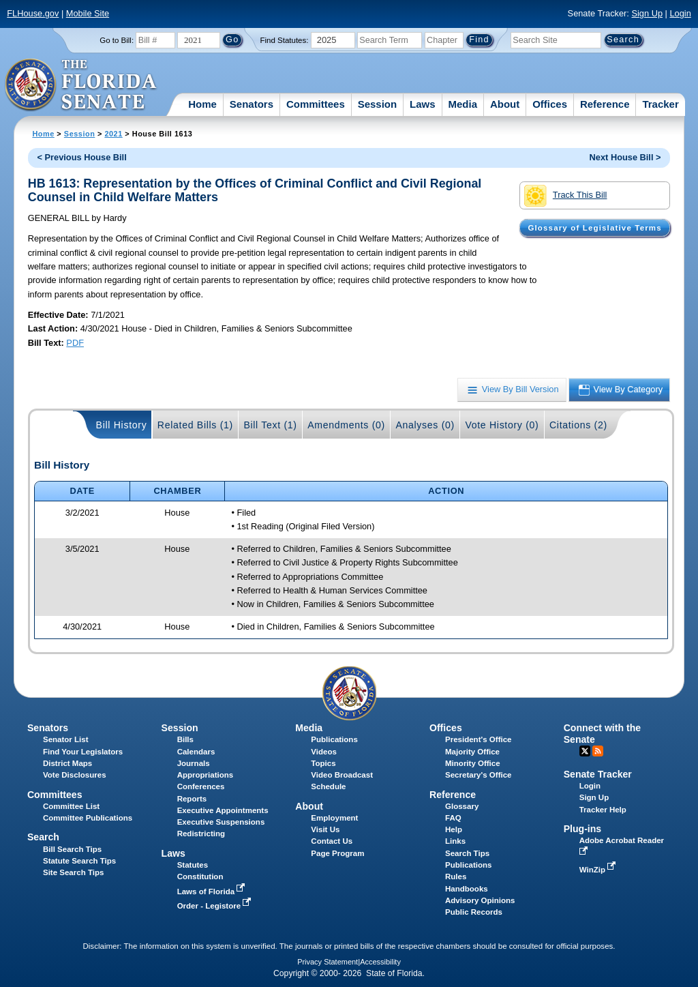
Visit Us (325, 829)
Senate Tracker (598, 774)
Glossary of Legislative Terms (594, 228)
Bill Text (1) (270, 424)
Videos (324, 752)
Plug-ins (583, 828)
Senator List (66, 739)
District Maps (67, 763)
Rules (455, 876)
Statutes (192, 865)
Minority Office (472, 763)
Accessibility (380, 962)
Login (680, 13)
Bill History (121, 424)
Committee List (71, 806)
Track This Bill (565, 196)
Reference (605, 104)
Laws (423, 104)
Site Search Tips (73, 872)
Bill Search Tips (72, 849)
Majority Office (472, 752)
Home (202, 104)
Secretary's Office (478, 775)
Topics (323, 763)
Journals (193, 763)
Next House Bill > (625, 157)
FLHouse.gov (33, 13)
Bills (185, 739)
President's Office (478, 739)
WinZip (598, 870)
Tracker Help (602, 810)
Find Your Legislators (83, 752)
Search (43, 836)
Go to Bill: (117, 40)
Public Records (473, 912)
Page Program (337, 853)
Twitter (584, 751)
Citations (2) (578, 424)
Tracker (660, 104)
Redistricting (201, 833)
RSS (597, 751)
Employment (334, 818)
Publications (334, 739)
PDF (75, 343)
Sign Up (647, 13)
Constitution (200, 876)
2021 (113, 134)
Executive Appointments (223, 810)
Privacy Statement (327, 962)
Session (377, 104)
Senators (251, 104)
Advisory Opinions (480, 900)
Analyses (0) (425, 424)
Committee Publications (87, 818)
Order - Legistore (215, 906)
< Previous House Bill (82, 157)
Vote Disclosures (74, 775)
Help (453, 829)
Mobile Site (87, 13)
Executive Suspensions (221, 822)
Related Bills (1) (195, 424)
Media (463, 104)
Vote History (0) (501, 424)
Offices (549, 104)
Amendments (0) (346, 424)
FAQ (453, 818)
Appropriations (205, 775)
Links (455, 841)
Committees (315, 104)
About (504, 104)
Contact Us (331, 841)
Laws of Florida (212, 891)
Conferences (201, 786)
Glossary (462, 806)
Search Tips (467, 853)
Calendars (196, 752)
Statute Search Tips (79, 861)
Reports (192, 799)
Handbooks (466, 889)
